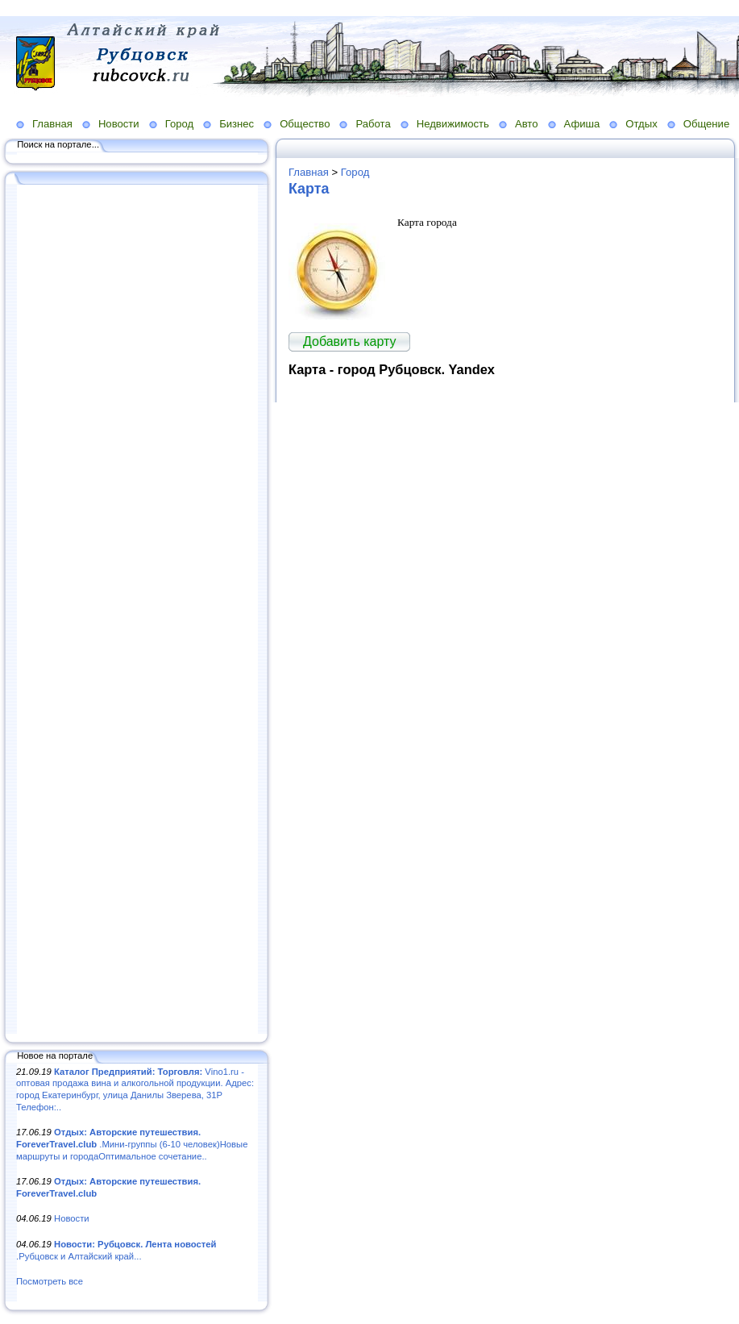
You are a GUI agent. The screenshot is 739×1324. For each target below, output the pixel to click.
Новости (118, 124)
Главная (52, 124)
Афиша (582, 124)
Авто (526, 124)
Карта (309, 189)
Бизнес (236, 124)
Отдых (641, 124)
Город (179, 124)
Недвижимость (453, 124)
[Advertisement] (137, 610)
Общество (305, 124)
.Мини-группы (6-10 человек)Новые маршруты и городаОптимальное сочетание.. (131, 1143)
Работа (372, 124)
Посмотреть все (49, 1281)
